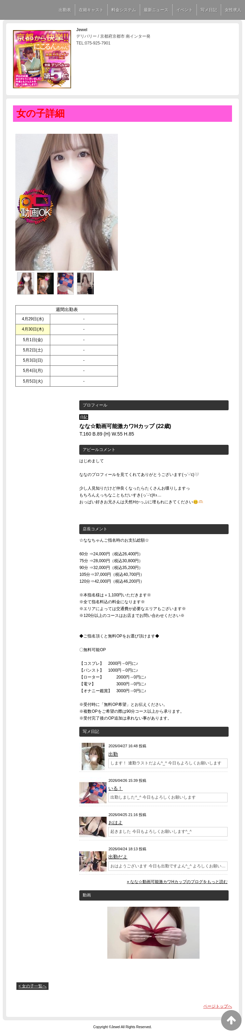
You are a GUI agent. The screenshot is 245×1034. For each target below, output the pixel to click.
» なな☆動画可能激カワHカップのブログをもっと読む (177, 881)
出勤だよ (117, 856)
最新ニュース (156, 10)
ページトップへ (217, 1006)
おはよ (115, 822)
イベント (184, 10)
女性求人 (233, 10)
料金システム (123, 10)
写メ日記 (209, 10)
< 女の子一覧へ (32, 986)
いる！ (115, 788)
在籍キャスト (91, 10)
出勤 (113, 754)
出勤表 (65, 10)
